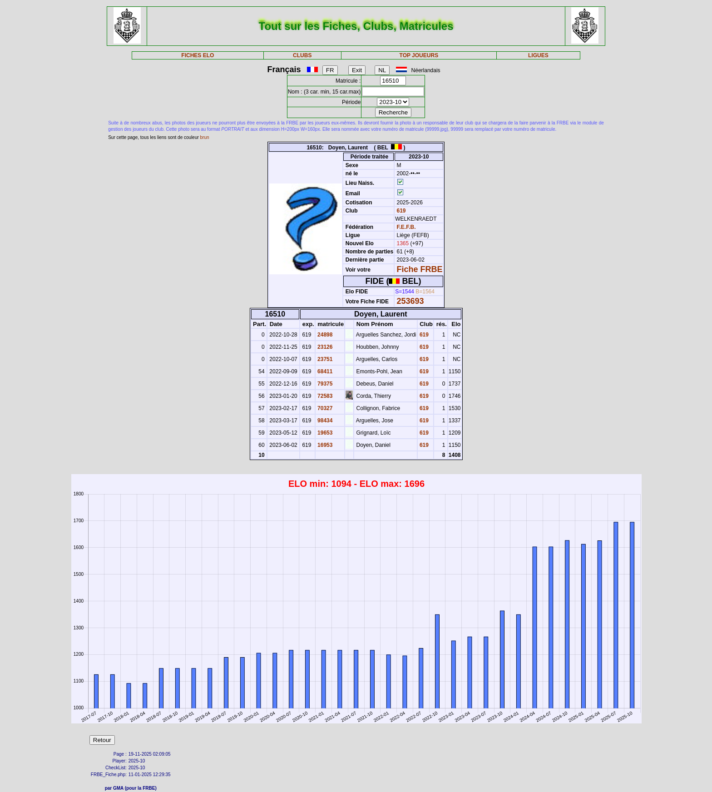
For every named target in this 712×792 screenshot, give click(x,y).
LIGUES (538, 55)
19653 (324, 433)
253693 (410, 301)
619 (400, 211)
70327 (324, 408)
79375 (324, 384)
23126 (324, 347)
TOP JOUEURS (419, 55)
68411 (324, 371)
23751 (324, 359)
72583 (324, 396)
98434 (324, 420)
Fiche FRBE (420, 269)
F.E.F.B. (406, 227)
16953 (324, 445)
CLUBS (302, 55)
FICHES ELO (197, 55)
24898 (324, 335)
